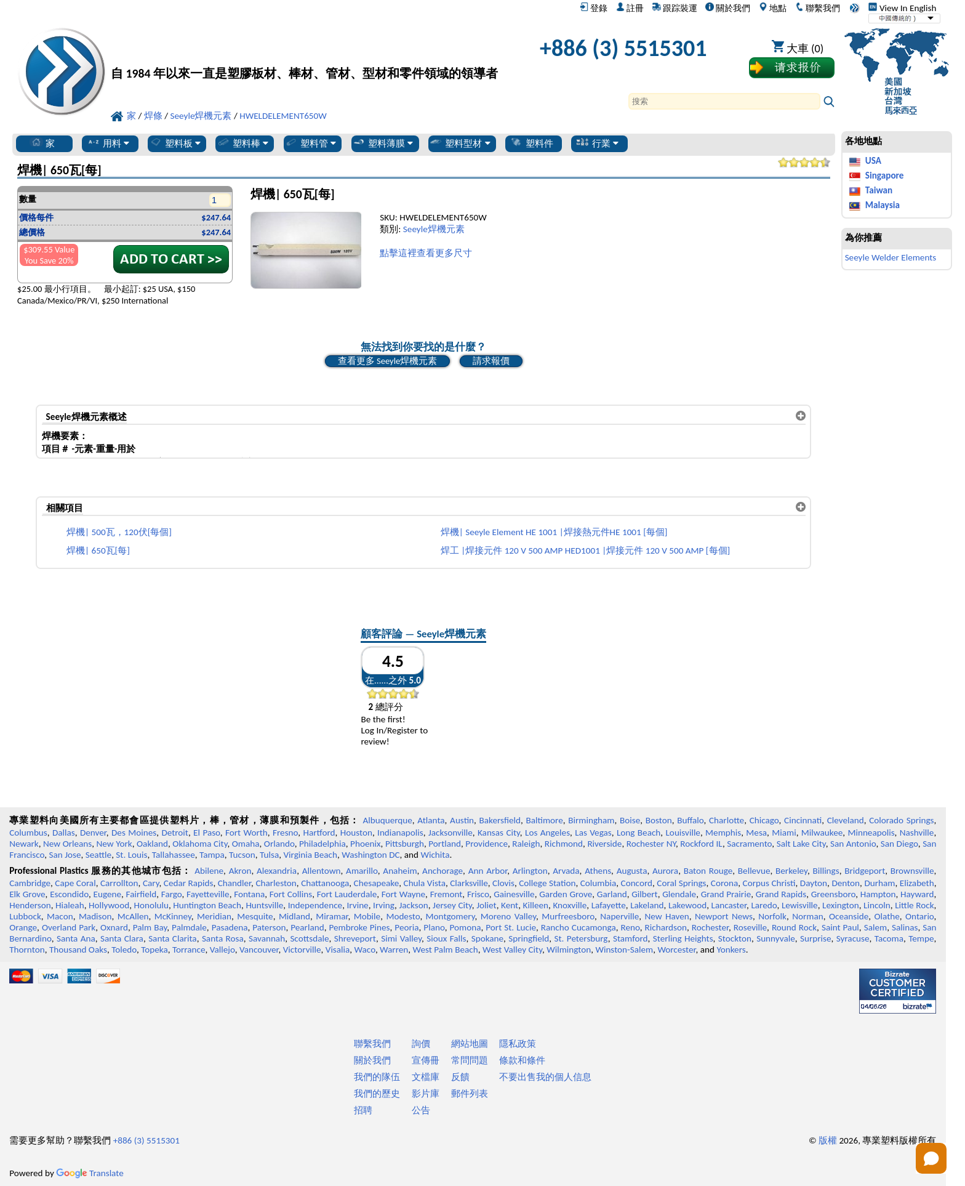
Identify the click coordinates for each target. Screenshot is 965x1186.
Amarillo (362, 870)
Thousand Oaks (78, 949)
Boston (659, 820)
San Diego (899, 843)
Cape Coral (75, 883)
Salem (875, 927)
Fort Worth (246, 832)
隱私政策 (517, 1043)
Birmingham (591, 820)
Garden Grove (565, 894)
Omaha (246, 843)
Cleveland (845, 820)
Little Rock (914, 905)
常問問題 (469, 1060)
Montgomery (450, 916)
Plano (433, 927)
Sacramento (749, 843)
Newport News (724, 916)
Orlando (279, 843)
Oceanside (848, 916)
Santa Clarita (172, 938)
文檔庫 (425, 1077)
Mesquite (255, 916)
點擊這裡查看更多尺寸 (426, 253)
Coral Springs (681, 883)
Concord (636, 883)
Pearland (307, 927)
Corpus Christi (769, 883)
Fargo (171, 894)
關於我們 (727, 8)
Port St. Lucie (511, 927)
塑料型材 (459, 142)
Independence (315, 905)
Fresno (285, 832)
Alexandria (277, 870)
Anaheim (400, 870)
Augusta (632, 870)
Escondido (69, 894)
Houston (356, 832)
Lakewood (687, 905)
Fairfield (141, 894)
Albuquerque (387, 820)
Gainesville (514, 894)
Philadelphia (322, 843)
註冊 (630, 8)
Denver (93, 832)
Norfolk (772, 916)
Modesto (403, 916)
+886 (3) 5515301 (623, 48)
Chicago (764, 820)
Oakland (152, 843)
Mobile (367, 916)
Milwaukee (822, 832)
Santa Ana (76, 938)
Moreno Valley (508, 916)
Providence (486, 843)
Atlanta (430, 820)
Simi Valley (401, 938)
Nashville (917, 832)
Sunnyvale (775, 938)
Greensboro (833, 894)
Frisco (478, 894)
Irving (383, 905)
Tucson (242, 854)
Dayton (813, 883)
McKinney (172, 916)
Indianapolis (400, 832)
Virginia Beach (310, 854)
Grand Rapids (781, 894)
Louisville (682, 832)
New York (114, 843)
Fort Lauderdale (347, 894)
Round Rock (794, 927)
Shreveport (355, 938)
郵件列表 (469, 1093)
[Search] (724, 101)
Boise (630, 820)
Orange (23, 927)
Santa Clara (121, 938)
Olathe (886, 916)
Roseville (750, 927)
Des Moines (133, 832)
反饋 (460, 1077)
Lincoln (877, 905)
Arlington (530, 870)
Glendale (679, 894)
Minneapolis (870, 832)
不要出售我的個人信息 (545, 1077)
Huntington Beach (207, 905)
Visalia (338, 949)
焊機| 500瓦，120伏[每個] (119, 532)
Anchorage (442, 870)
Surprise (815, 938)
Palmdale (189, 927)
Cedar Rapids (189, 883)
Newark (23, 843)
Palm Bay (150, 927)
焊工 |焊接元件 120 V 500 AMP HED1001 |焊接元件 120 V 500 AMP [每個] (585, 550)
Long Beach (638, 832)
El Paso (206, 832)
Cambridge (29, 883)
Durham (879, 883)
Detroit (174, 832)
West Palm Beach (445, 949)
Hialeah (69, 905)
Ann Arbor (488, 870)
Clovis (503, 883)
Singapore (884, 175)
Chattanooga (325, 883)
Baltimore (544, 820)
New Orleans (67, 843)
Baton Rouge (708, 870)
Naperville (619, 916)
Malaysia (882, 205)
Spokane (487, 938)
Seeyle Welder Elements (891, 257)
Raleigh (526, 843)
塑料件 (531, 142)
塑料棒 (242, 142)
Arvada (566, 870)
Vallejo (222, 949)
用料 (108, 142)
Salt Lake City (801, 843)
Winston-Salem (624, 949)
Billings (825, 870)
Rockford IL (701, 843)
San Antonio (853, 843)
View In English (902, 8)
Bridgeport (864, 870)
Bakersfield (500, 820)
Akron (240, 870)
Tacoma (889, 938)
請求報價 (491, 360)
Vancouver (259, 949)
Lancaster (729, 905)
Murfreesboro (568, 916)
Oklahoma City (199, 843)
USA (873, 160)
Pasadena (230, 927)
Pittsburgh (404, 843)
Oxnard (114, 927)
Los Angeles (547, 832)
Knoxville (570, 905)
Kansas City (499, 832)
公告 (421, 1110)
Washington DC (370, 854)
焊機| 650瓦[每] (98, 550)
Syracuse (853, 938)
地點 (773, 8)
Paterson (269, 927)
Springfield (528, 938)
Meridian (214, 916)
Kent (509, 905)
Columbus (28, 832)
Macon (60, 916)
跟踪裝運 (674, 8)
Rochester (710, 927)
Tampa (212, 854)
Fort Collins (291, 894)
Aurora (665, 870)
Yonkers (730, 949)
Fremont (446, 894)
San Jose (65, 854)
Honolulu (151, 905)
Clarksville (469, 883)
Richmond (564, 843)
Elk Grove (27, 894)
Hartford (319, 832)
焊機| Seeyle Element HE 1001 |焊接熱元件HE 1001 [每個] (554, 532)
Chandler (234, 883)
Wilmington (569, 949)
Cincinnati (803, 820)
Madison (95, 916)
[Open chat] (931, 1158)
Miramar (332, 916)
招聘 (363, 1110)
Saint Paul (840, 927)
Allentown (321, 870)
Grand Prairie (726, 894)
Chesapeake (376, 883)
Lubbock (25, 916)
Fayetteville (208, 894)
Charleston (275, 883)
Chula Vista (425, 883)
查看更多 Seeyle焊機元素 (388, 360)
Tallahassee (173, 854)
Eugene (108, 894)
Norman (807, 916)
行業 (597, 142)
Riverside (604, 843)
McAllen (133, 916)
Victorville (302, 949)
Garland (612, 894)
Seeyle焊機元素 (434, 229)
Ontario (919, 916)
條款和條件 (522, 1060)
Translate (90, 1173)
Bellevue (754, 870)
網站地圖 (469, 1043)
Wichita (434, 854)
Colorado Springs (901, 820)
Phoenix (365, 843)
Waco (364, 949)
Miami (784, 832)
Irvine (358, 905)
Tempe (921, 938)
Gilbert (644, 894)
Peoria (406, 927)
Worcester (676, 949)
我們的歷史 (377, 1093)
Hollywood (109, 905)
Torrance (189, 949)
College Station (547, 883)
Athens (598, 870)
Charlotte (726, 820)
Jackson (413, 905)
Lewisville (800, 905)
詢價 (421, 1043)
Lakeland (646, 905)
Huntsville (264, 905)
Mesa (756, 832)
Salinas (905, 927)
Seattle (98, 854)
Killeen (535, 905)
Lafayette (608, 905)
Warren (394, 949)
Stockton (734, 938)
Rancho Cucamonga (578, 927)
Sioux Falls (446, 938)
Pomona (465, 927)
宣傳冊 (425, 1060)
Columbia (598, 883)
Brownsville (912, 870)
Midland (294, 916)
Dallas (63, 832)
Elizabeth (917, 883)
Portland (444, 843)
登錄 (593, 8)
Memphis (723, 832)
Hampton (878, 894)
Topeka (154, 949)
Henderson (30, 905)
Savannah (267, 938)
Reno (630, 927)
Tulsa (269, 854)
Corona (724, 883)
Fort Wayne (403, 894)
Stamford (630, 938)
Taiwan (878, 190)
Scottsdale (309, 938)
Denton (845, 883)
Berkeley (791, 870)
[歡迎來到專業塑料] (304, 51)
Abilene (208, 870)
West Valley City (512, 949)
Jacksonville (450, 832)
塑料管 (310, 142)
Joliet (486, 905)
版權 (828, 1140)
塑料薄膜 (382, 142)
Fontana (249, 894)
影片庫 (425, 1093)
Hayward (917, 894)
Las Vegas (593, 832)
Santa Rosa (223, 938)
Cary (151, 883)
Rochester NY (651, 843)
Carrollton (119, 883)
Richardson (666, 927)
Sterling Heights (683, 938)
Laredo (764, 905)
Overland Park (68, 927)
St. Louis (131, 854)
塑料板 (175, 142)
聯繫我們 (817, 8)
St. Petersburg (581, 938)
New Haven (666, 916)
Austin (462, 820)
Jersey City (452, 905)
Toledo (124, 949)
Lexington (840, 905)
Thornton (26, 949)
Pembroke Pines (359, 927)
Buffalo (690, 820)
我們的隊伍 (377, 1077)
